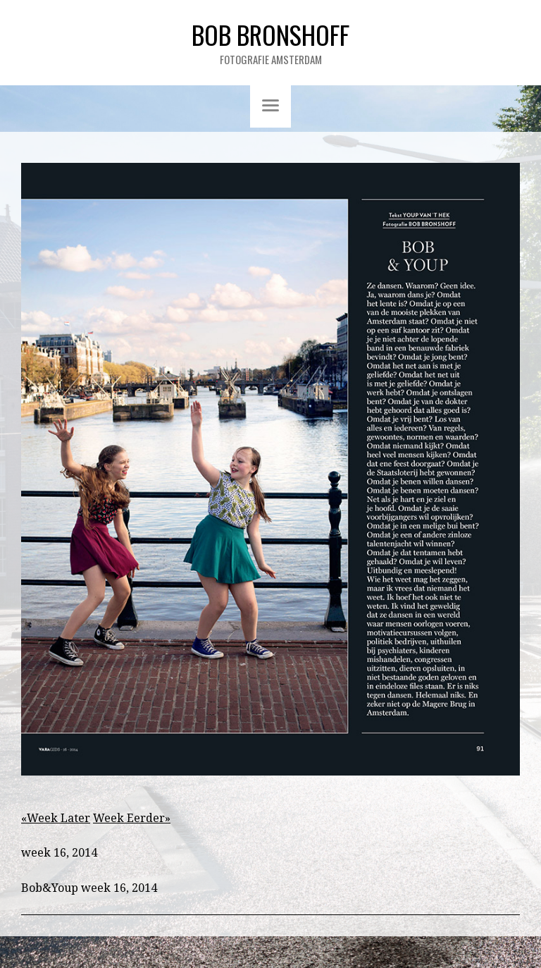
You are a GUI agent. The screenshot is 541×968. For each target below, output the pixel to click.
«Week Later (55, 818)
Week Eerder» (131, 818)
